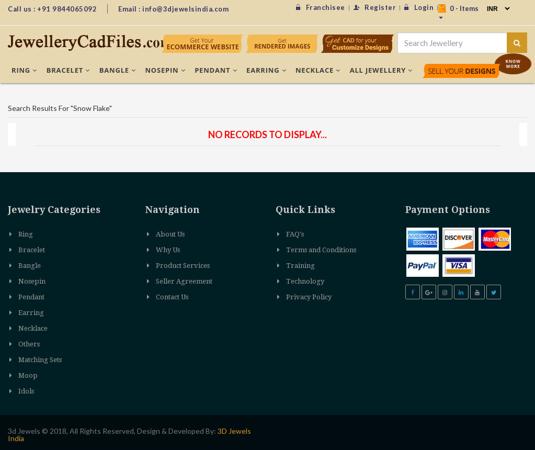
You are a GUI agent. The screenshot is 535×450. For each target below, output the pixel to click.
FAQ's (295, 234)
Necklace (317, 70)
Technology (305, 281)
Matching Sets (40, 360)
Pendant (216, 70)
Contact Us (172, 297)
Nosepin (165, 70)
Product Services (183, 265)
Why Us (168, 250)
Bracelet (68, 70)
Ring (24, 70)
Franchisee (320, 7)
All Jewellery (381, 70)
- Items (458, 11)
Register (375, 7)
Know (513, 64)
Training (300, 265)
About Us (170, 234)
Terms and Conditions (321, 250)
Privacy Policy (309, 297)
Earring (266, 70)
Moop (28, 375)
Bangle (117, 70)
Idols (26, 391)
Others (29, 344)
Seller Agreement (184, 281)
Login (419, 7)
